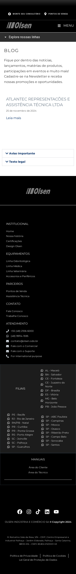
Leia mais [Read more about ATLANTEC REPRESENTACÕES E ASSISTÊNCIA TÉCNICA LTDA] (13, 118)
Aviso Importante (22, 153)
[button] (38, 153)
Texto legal (17, 161)
